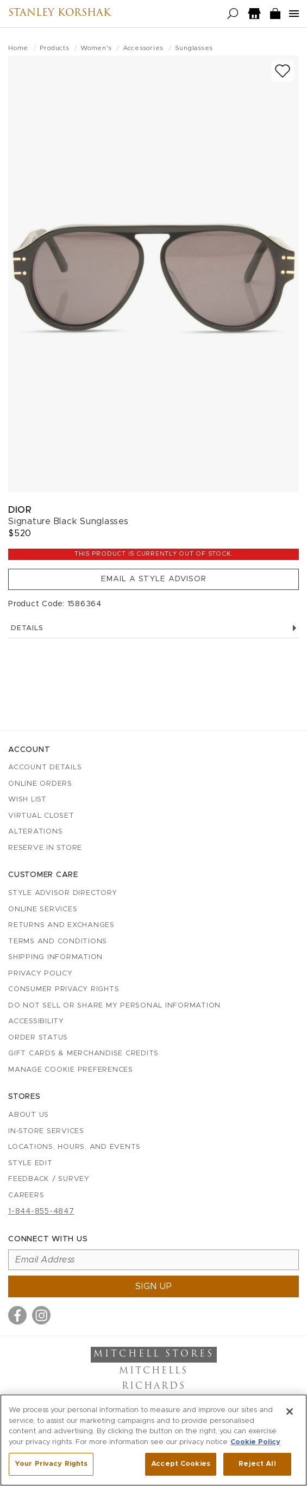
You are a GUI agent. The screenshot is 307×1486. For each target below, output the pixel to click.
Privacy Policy (40, 973)
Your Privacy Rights (51, 1464)
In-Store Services (46, 1131)
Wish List (27, 799)
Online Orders (40, 783)
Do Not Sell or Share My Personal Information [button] (114, 1005)
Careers (26, 1195)
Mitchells (153, 1371)
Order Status (38, 1037)
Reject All (257, 1464)
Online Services (42, 909)
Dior (20, 509)
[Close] (290, 1411)
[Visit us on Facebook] (17, 1315)
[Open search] (233, 13)
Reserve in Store (45, 847)
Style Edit (30, 1163)
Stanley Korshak (59, 13)
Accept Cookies (180, 1464)
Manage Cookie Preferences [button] (70, 1069)
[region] (153, 1440)
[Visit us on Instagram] (41, 1315)
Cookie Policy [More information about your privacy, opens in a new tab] (255, 1442)
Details (153, 628)
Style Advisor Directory (62, 893)
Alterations (35, 831)
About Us (28, 1114)
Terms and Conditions (57, 941)
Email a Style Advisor (153, 579)
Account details (45, 767)
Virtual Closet (41, 815)
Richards (154, 1386)
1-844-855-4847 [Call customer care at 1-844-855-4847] (41, 1211)
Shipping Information (55, 957)
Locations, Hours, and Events (74, 1147)
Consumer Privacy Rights (63, 989)
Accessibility (36, 1021)
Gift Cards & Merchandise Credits (83, 1053)
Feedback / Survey (49, 1179)
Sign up (153, 1286)
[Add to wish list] (282, 71)
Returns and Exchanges (61, 925)
